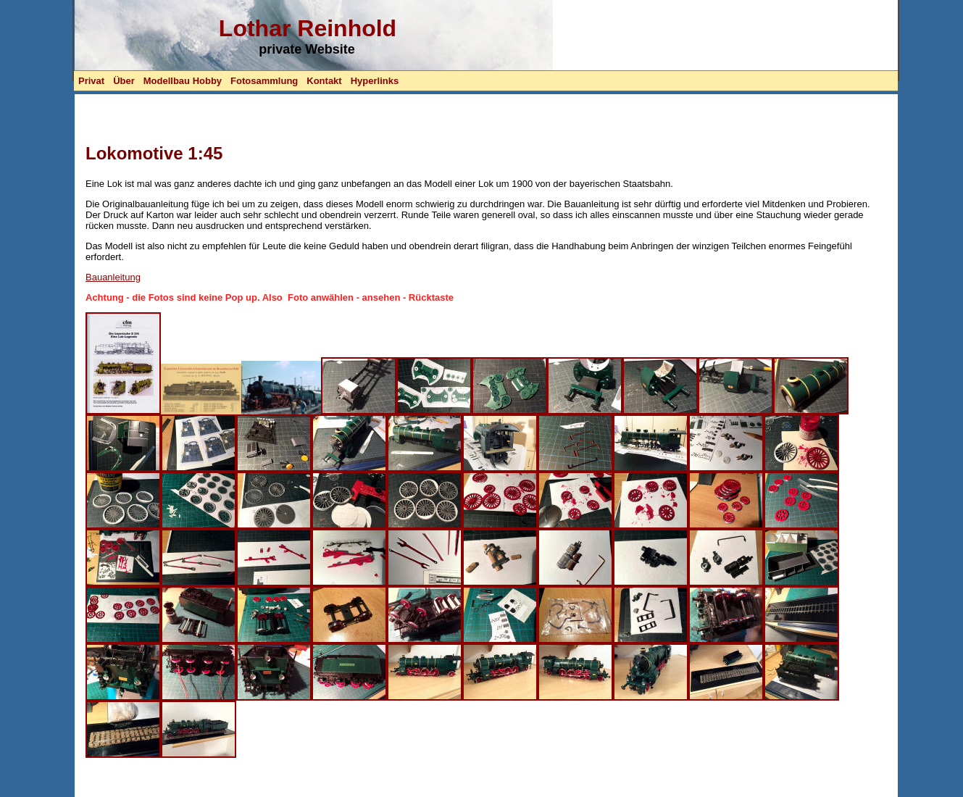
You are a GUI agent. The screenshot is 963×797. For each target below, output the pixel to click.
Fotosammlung (264, 80)
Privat (91, 80)
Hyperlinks (375, 80)
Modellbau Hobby (182, 80)
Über (124, 80)
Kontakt (324, 80)
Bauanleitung (113, 277)
